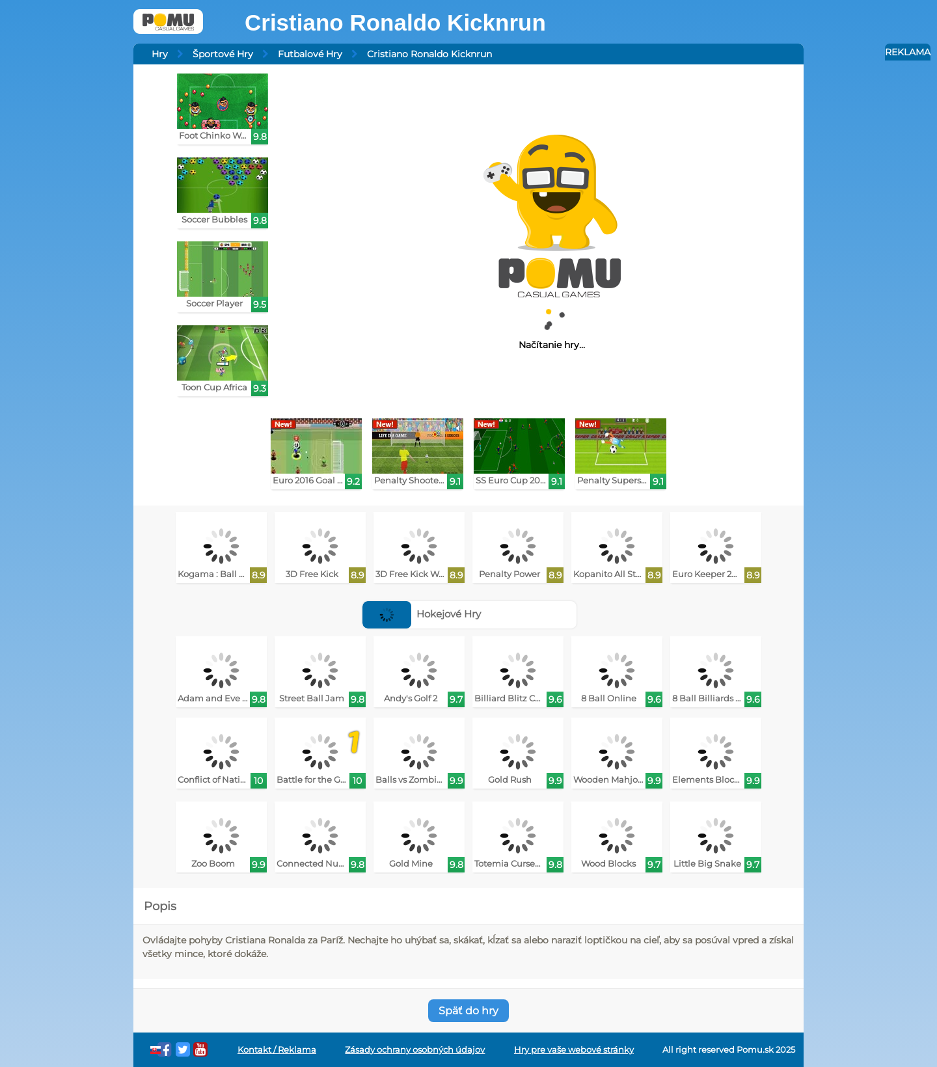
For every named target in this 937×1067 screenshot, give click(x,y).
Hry (160, 54)
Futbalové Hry (310, 54)
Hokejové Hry (422, 614)
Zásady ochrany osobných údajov (415, 1050)
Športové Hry (223, 54)
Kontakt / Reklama (277, 1050)
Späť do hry (468, 1011)
